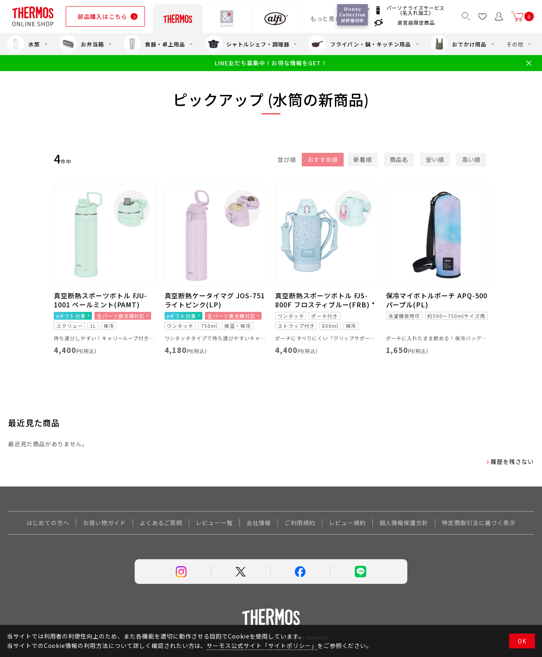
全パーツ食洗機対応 (121, 315)
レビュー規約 (347, 523)
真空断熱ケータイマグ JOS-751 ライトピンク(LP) (215, 299)
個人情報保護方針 (404, 523)
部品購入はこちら (102, 16)
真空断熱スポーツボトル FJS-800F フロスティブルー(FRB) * (325, 299)
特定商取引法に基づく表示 (479, 523)
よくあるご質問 (161, 523)
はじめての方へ (47, 523)
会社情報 (258, 523)
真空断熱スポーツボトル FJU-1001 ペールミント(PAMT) (100, 299)
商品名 (399, 159)
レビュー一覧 (214, 523)
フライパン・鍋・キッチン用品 (360, 44)
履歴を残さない (512, 461)
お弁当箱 (82, 44)
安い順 (435, 159)
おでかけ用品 (459, 44)
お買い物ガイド (104, 523)
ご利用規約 (300, 523)
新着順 (363, 159)
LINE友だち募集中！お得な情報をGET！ (271, 63)
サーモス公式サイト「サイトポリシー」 (262, 645)
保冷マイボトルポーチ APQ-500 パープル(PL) (436, 299)
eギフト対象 (71, 315)
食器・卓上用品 (154, 44)
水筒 (23, 44)
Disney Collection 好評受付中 (352, 14)
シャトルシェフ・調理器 (247, 44)
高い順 (471, 159)
